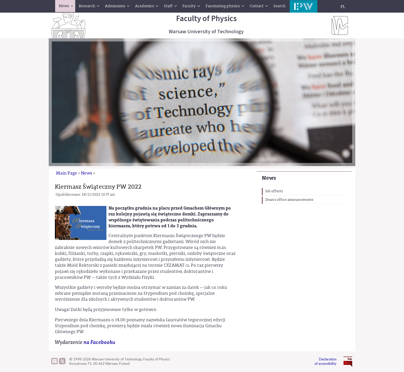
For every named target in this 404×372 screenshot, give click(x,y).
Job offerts (274, 191)
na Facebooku (99, 342)
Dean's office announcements (289, 199)
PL (343, 6)
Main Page (66, 173)
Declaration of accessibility (325, 361)
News (269, 178)
